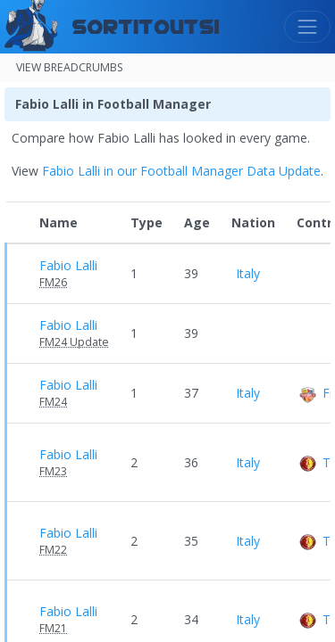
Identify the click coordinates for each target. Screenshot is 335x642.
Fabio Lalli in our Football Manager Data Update (181, 170)
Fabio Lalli (68, 265)
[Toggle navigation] (307, 27)
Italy (245, 273)
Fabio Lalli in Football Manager (113, 103)
